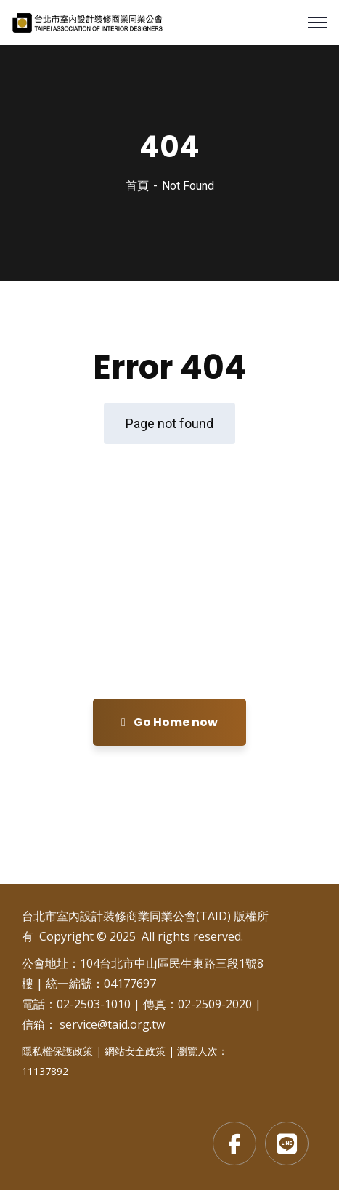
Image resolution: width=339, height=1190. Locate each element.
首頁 (137, 186)
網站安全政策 (135, 1051)
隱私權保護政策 (57, 1051)
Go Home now (169, 722)
